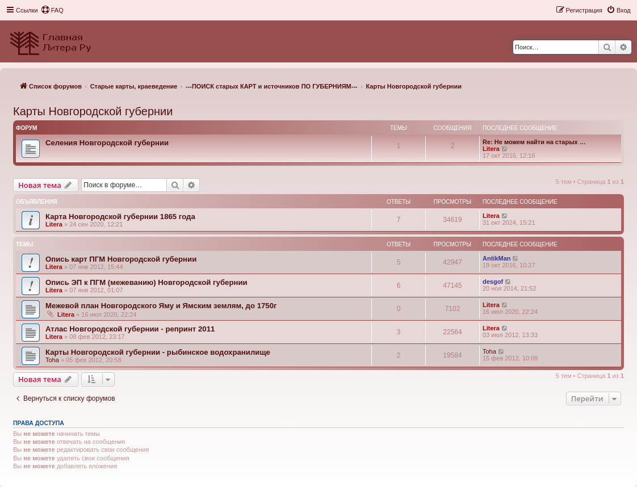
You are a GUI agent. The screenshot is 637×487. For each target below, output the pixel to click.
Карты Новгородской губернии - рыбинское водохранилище (157, 352)
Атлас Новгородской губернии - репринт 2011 (130, 329)
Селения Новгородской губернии (107, 142)
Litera (491, 148)
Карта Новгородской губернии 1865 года (120, 216)
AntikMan (497, 258)
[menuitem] (52, 10)
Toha (52, 359)
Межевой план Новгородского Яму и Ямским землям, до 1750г (161, 305)
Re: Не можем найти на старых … (534, 141)
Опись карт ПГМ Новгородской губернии (120, 259)
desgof (493, 281)
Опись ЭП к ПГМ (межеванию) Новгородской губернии (146, 282)
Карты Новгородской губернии (93, 111)
